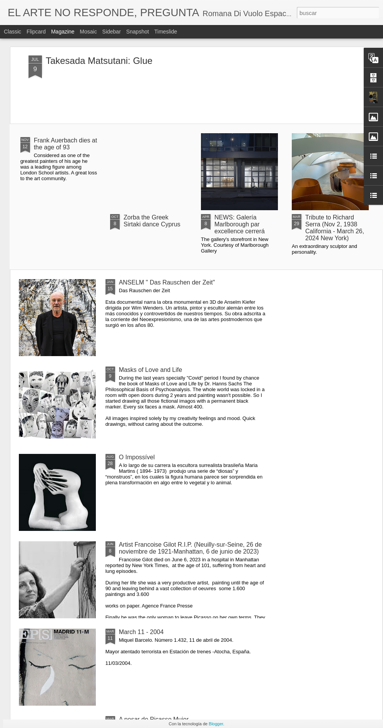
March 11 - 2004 (141, 632)
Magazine (63, 31)
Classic (12, 31)
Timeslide (165, 31)
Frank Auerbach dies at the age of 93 (65, 144)
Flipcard (36, 31)
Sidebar (111, 31)
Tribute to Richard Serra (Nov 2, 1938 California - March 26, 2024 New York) (334, 227)
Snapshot (137, 31)
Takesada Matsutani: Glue (99, 60)
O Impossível (137, 457)
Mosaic (88, 31)
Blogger (216, 723)
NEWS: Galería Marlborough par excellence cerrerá (239, 224)
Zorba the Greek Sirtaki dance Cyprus (152, 221)
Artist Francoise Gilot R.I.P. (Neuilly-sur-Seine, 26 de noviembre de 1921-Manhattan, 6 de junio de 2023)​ (190, 548)
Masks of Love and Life (150, 370)
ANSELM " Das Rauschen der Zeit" (167, 282)
